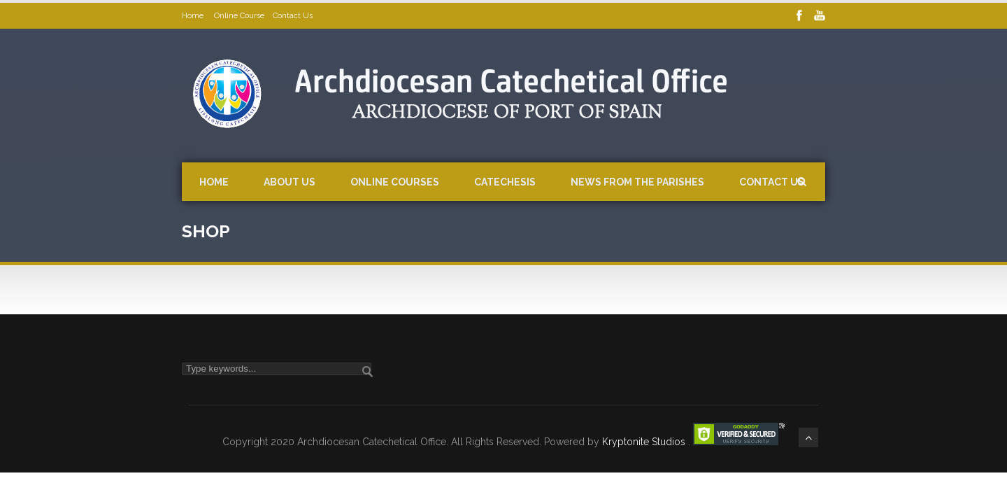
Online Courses (394, 182)
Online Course (239, 15)
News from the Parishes (637, 182)
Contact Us (293, 15)
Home (194, 15)
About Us (289, 182)
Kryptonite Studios (645, 441)
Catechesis (505, 182)
